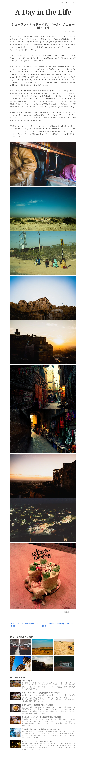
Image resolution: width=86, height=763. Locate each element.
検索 (62, 2)
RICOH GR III (72, 612)
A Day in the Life (43, 12)
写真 (67, 2)
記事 (72, 2)
